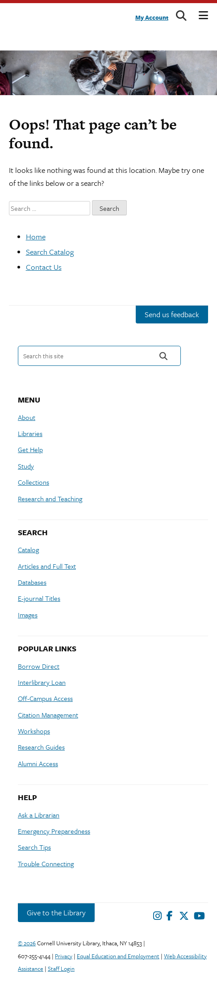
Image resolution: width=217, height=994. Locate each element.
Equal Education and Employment (118, 956)
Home (36, 236)
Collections (33, 482)
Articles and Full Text (47, 566)
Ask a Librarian (38, 815)
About (26, 417)
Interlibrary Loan (42, 682)
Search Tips (34, 847)
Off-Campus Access (45, 698)
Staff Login (61, 968)
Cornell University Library (31, 40)
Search (163, 356)
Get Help (30, 449)
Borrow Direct (38, 666)
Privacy (63, 956)
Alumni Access (38, 763)
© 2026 (27, 943)
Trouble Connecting (46, 863)
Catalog (28, 549)
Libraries (30, 433)
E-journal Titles (39, 598)
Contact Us (44, 267)
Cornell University (37, 20)
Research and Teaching (50, 498)
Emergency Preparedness (54, 831)
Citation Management (48, 715)
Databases (32, 582)
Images (28, 615)
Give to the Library (56, 912)
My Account (151, 17)
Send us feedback (172, 314)
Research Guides (41, 747)
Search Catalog (50, 251)
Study (26, 466)
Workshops (34, 731)
